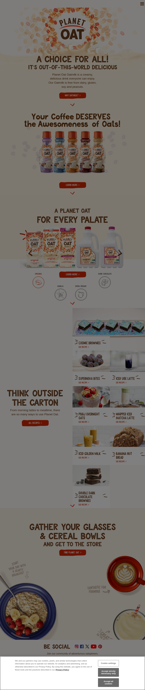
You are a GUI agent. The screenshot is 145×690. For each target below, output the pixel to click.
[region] (72, 673)
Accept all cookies (108, 682)
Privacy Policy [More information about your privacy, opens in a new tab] (62, 670)
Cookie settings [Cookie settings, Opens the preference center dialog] (108, 663)
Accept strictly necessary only (108, 672)
